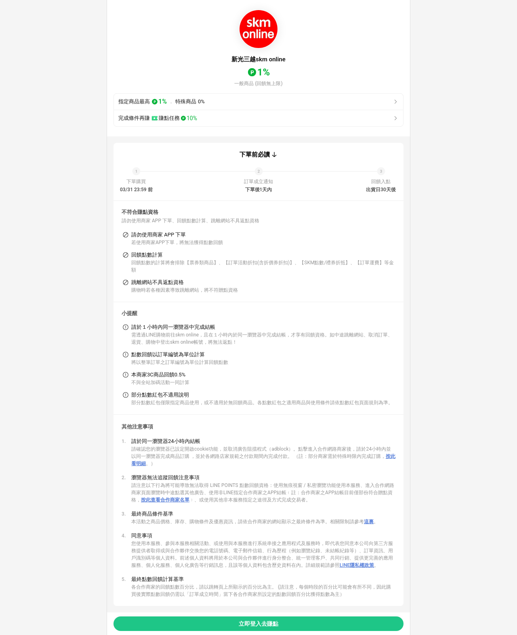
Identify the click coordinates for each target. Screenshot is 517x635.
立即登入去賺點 (258, 623)
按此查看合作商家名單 (165, 500)
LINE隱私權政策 (357, 565)
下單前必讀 (255, 154)
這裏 (369, 521)
